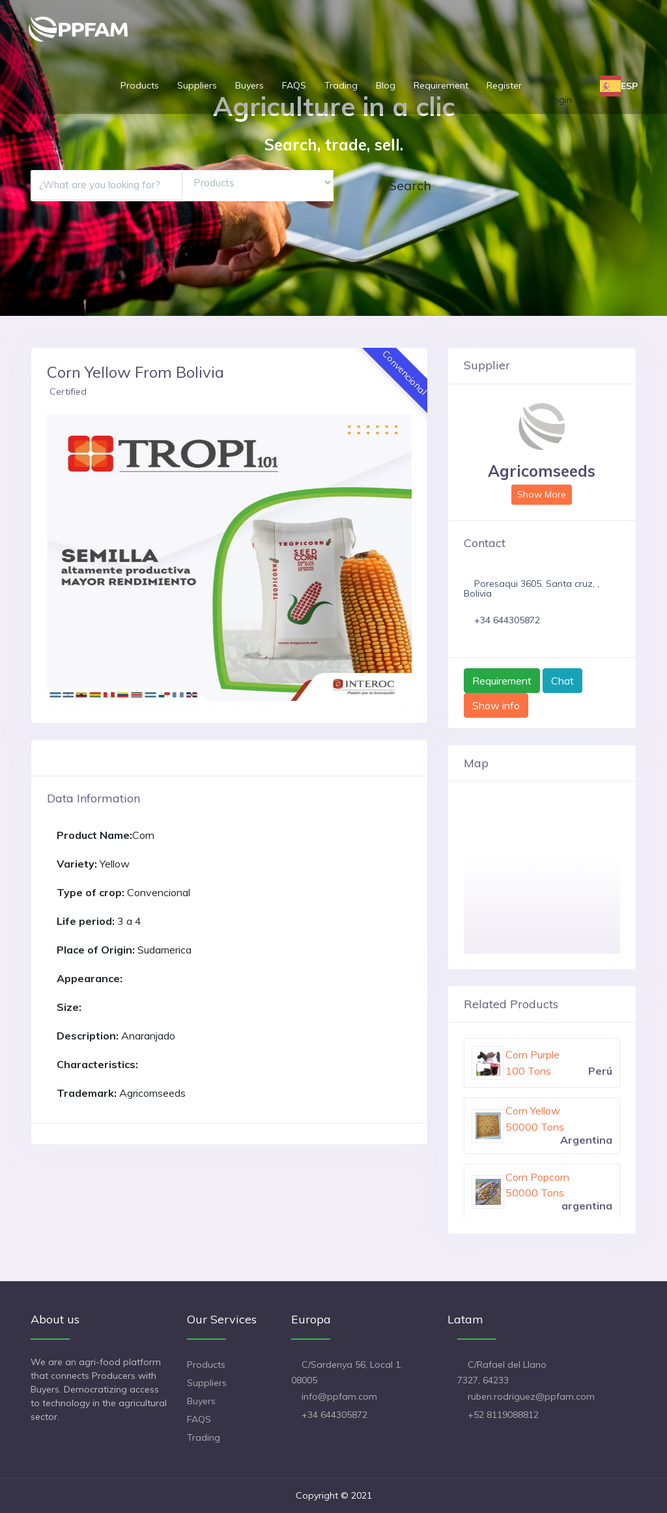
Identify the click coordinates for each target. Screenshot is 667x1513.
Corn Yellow (532, 1110)
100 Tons (528, 1070)
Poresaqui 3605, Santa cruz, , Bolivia (531, 588)
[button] (55, 557)
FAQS (294, 85)
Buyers (249, 85)
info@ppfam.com (339, 1396)
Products (140, 85)
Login (560, 100)
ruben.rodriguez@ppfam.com (531, 1396)
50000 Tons (534, 1126)
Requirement (441, 85)
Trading (341, 85)
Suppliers (197, 85)
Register (504, 85)
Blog (385, 85)
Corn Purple (532, 1054)
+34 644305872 (507, 620)
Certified (68, 391)
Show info (496, 705)
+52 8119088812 (503, 1415)
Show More (541, 494)
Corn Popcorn (537, 1176)
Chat (562, 680)
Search (410, 185)
